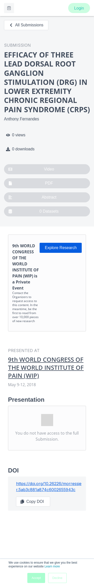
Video (31, 169)
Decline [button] (57, 578)
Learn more (52, 566)
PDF (30, 183)
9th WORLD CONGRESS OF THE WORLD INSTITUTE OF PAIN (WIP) (46, 368)
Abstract (32, 197)
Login (79, 8)
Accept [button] (36, 578)
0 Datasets (33, 211)
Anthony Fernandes (21, 119)
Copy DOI (32, 501)
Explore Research (61, 248)
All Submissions (26, 25)
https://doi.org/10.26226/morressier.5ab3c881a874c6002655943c (48, 486)
